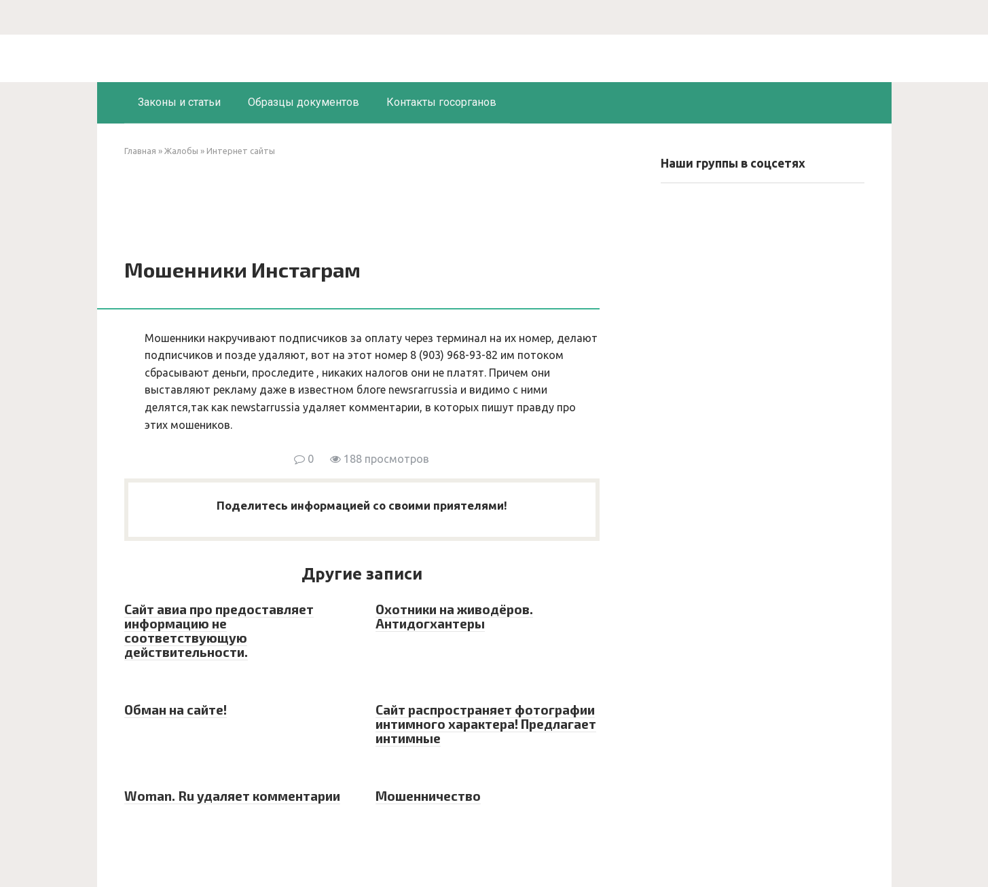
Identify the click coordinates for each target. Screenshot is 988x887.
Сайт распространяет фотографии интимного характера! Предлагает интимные (486, 724)
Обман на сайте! (175, 709)
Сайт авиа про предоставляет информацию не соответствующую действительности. (219, 630)
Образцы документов (303, 102)
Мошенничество (428, 796)
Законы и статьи (179, 102)
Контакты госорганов (441, 102)
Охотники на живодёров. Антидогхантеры (454, 616)
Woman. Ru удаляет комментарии (232, 796)
